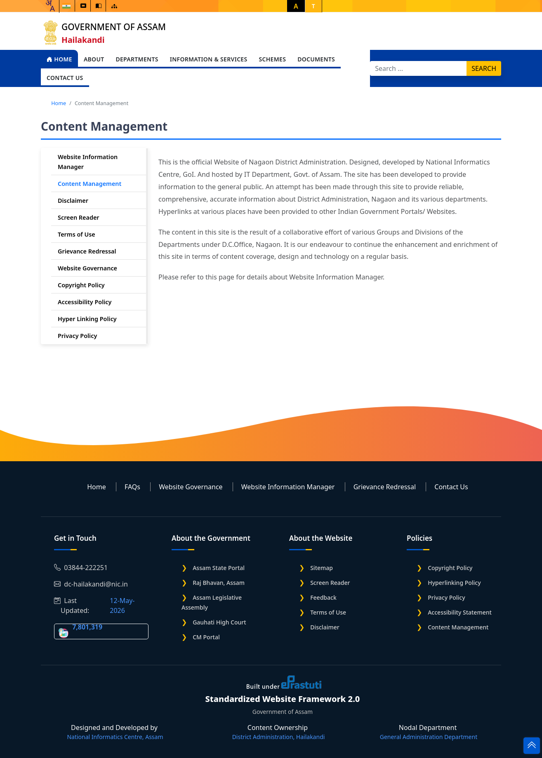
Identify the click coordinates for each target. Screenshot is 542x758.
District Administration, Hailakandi (278, 737)
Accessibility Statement (460, 612)
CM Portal (206, 637)
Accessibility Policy (84, 302)
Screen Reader (78, 217)
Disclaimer (73, 200)
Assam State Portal (219, 568)
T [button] (313, 6)
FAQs (132, 486)
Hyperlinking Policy (454, 583)
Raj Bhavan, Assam (219, 583)
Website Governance (87, 268)
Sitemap (321, 568)
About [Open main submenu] (94, 59)
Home (59, 59)
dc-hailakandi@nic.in (91, 584)
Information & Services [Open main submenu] (208, 59)
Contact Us (451, 486)
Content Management (89, 184)
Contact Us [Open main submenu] (65, 78)
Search (483, 68)
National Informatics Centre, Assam (115, 737)
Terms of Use (76, 234)
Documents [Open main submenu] (316, 59)
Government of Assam (113, 27)
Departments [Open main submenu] (136, 59)
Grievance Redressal (87, 251)
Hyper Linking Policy (87, 319)
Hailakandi (83, 39)
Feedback (323, 597)
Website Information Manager (288, 486)
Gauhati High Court (219, 622)
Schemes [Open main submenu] (272, 59)
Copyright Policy (81, 285)
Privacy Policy (77, 336)
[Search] (418, 68)
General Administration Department (428, 737)
